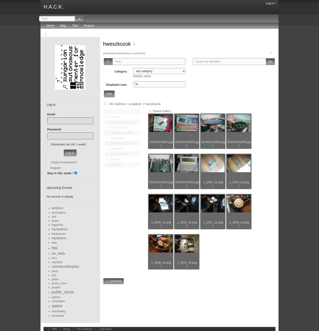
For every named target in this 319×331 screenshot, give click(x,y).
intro (54, 258)
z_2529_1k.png (239, 222)
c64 (54, 216)
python (56, 297)
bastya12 (113, 117)
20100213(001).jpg (161, 182)
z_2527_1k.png (213, 222)
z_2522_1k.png (213, 182)
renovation (58, 301)
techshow (58, 315)
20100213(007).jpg (161, 142)
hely (54, 242)
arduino (57, 208)
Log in (271, 3)
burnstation (59, 212)
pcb (54, 275)
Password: (54, 129)
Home (50, 25)
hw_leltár (58, 253)
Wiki (52, 329)
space (57, 306)
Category (121, 71)
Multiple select (142, 76)
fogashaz (57, 224)
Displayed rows (116, 84)
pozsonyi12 (114, 148)
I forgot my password (63, 162)
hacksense (58, 233)
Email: (51, 114)
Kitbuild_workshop (118, 132)
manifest (57, 262)
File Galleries (117, 104)
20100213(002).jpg (187, 182)
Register (55, 168)
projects (112, 159)
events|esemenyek (119, 122)
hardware (59, 238)
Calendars (103, 329)
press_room (59, 283)
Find (109, 93)
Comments (113, 280)
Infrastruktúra (115, 127)
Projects (89, 25)
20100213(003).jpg (187, 142)
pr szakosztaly (116, 154)
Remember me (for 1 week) (66, 144)
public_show (63, 292)
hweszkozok (117, 44)
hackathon (59, 229)
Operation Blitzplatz (119, 143)
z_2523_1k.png (239, 182)
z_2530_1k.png (161, 262)
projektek (135, 104)
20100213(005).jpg (213, 142)
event (55, 220)
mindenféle (114, 138)
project (56, 287)
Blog (63, 25)
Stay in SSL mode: (59, 173)
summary (59, 311)
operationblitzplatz (65, 266)
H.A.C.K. (53, 7)
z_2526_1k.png (187, 222)
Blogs (64, 329)
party (55, 271)
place (55, 279)
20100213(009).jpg (239, 142)
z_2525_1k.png (161, 222)
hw (55, 247)
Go (270, 61)
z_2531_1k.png (187, 262)
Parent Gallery (159, 111)
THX (75, 25)
